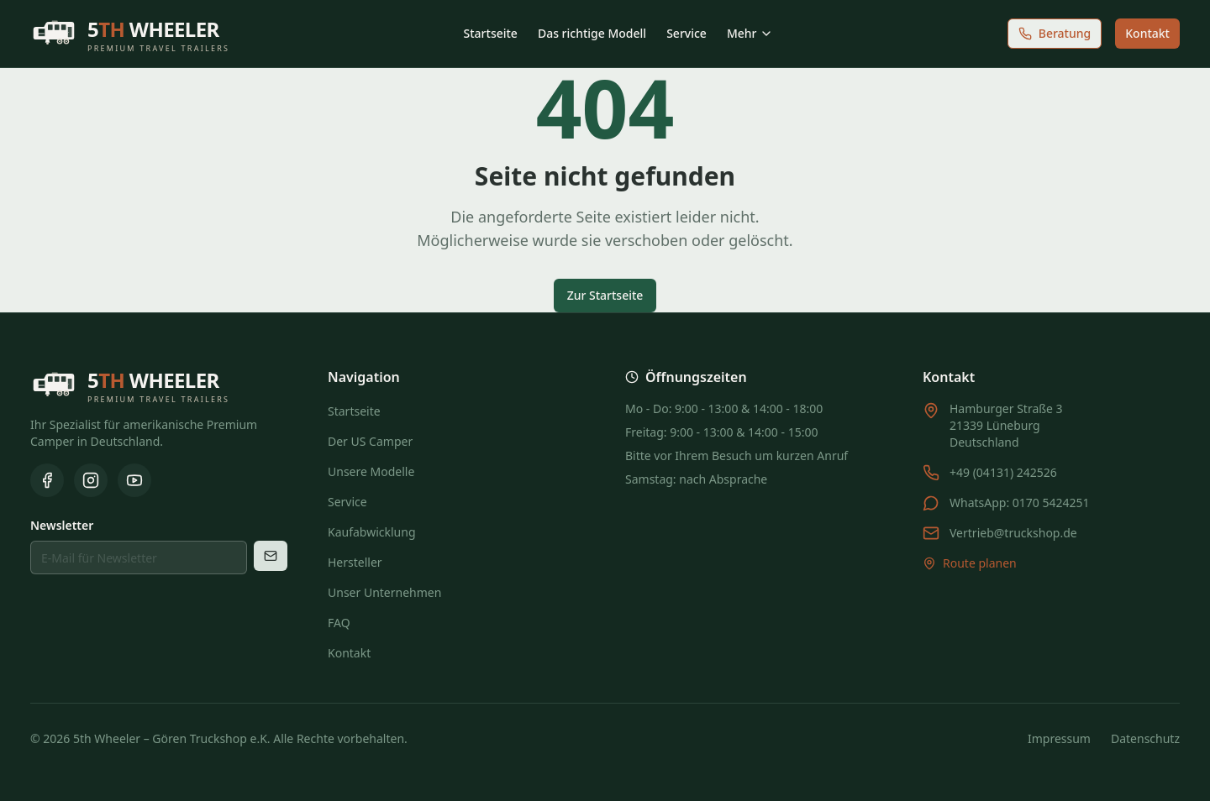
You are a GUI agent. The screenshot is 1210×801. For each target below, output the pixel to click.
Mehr (750, 33)
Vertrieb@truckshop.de (1013, 533)
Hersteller (355, 562)
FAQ (339, 623)
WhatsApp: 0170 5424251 (1020, 502)
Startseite (491, 33)
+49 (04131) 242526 (1003, 472)
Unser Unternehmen (384, 592)
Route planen (970, 563)
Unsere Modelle (371, 471)
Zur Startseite (605, 295)
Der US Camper (370, 441)
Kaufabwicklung (372, 532)
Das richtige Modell (592, 33)
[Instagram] (91, 480)
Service (686, 33)
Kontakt (1147, 33)
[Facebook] (47, 480)
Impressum (1059, 738)
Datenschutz (1145, 738)
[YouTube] (134, 480)
